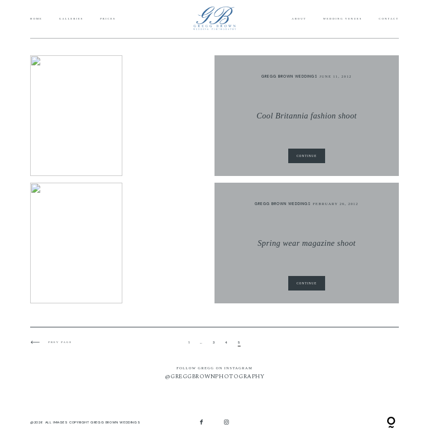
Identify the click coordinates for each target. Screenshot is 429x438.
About (299, 19)
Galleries (71, 19)
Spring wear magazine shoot (307, 243)
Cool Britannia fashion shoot (306, 115)
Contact (389, 19)
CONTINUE (307, 156)
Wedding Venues (342, 19)
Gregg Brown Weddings (289, 76)
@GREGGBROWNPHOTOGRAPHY (215, 376)
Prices (108, 19)
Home (36, 19)
